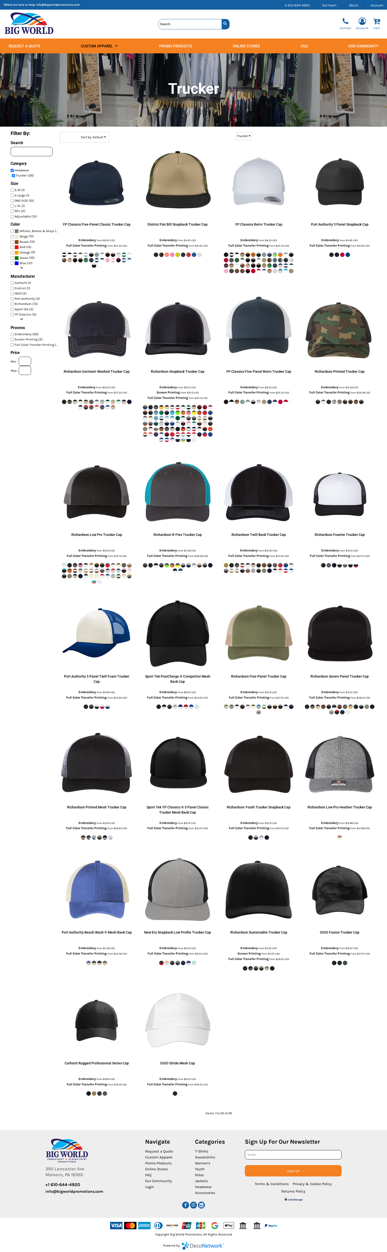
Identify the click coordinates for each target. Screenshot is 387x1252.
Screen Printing (168, 392)
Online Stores (156, 1169)
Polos (199, 1175)
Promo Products (158, 1163)
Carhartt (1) (23, 283)
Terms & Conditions (272, 1184)
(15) (24, 236)
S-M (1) (20, 190)
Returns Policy (293, 1191)
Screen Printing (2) (29, 339)
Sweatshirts (205, 1157)
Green (24, 258)
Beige (24, 236)
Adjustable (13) (26, 216)
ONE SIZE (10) (24, 200)
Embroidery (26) (27, 334)
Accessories (205, 1193)
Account (377, 5)
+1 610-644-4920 (297, 5)
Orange (25, 252)
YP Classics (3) (26, 314)
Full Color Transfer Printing (86, 245)
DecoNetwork (203, 1246)
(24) (38, 231)
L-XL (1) (20, 206)
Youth (200, 1169)
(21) (24, 263)
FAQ (148, 1175)
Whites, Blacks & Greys (37, 231)
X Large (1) (22, 195)
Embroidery (87, 240)
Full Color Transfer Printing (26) (38, 345)
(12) (25, 241)
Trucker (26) (25, 175)
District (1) (22, 288)
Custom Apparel (158, 1157)
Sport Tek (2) (24, 309)
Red (22, 247)
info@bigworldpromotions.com (58, 4)
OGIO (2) (21, 293)
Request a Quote (159, 1151)
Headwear (22, 170)
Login (149, 1187)
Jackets (201, 1181)
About (353, 5)
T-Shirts (201, 1151)
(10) (25, 257)
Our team (329, 5)
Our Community (158, 1181)
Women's (202, 1163)
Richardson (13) (26, 304)
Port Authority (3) (27, 298)
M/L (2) (20, 211)
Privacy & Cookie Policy (312, 1184)
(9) (25, 252)
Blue (23, 263)
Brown (24, 242)
